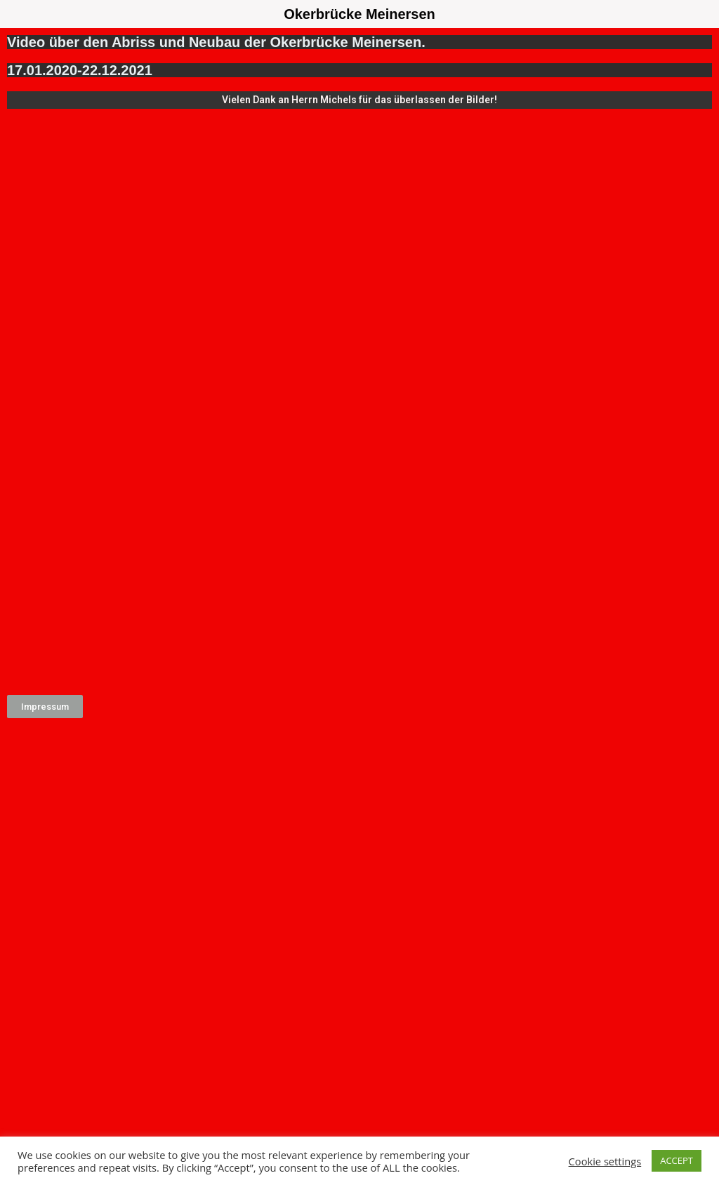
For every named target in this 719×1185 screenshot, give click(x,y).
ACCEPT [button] (676, 1160)
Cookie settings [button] (605, 1161)
